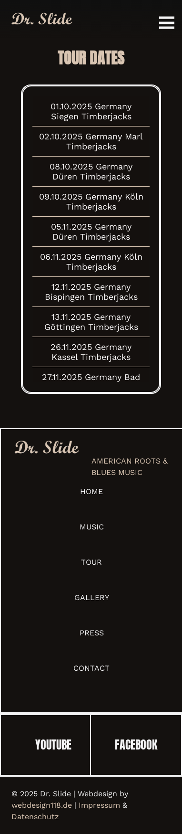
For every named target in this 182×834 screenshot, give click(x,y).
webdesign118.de (41, 805)
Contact (91, 668)
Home (91, 491)
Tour (91, 562)
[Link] (41, 19)
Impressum (99, 805)
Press (92, 632)
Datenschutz (35, 816)
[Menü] (167, 23)
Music (92, 526)
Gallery (91, 597)
